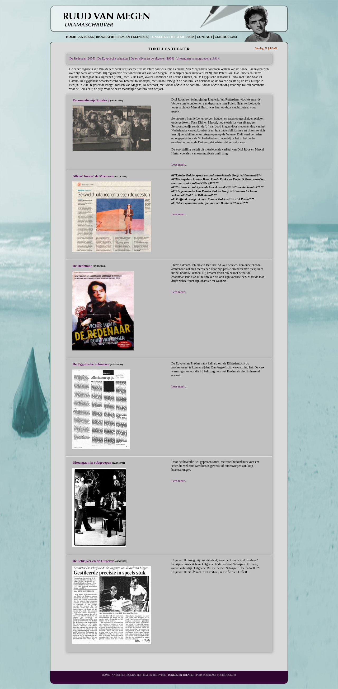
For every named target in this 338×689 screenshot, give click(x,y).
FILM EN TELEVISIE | (132, 37)
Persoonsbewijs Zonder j (91, 100)
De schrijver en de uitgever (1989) (152, 58)
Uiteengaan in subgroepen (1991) (197, 58)
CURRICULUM (226, 37)
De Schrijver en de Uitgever (94, 561)
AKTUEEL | (86, 37)
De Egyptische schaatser (112, 58)
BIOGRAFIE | (105, 37)
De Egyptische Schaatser (91, 364)
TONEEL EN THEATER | (168, 37)
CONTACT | (205, 37)
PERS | (191, 37)
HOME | (72, 37)
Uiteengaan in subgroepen (92, 462)
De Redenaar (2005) (82, 58)
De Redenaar (83, 266)
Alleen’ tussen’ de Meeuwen (93, 176)
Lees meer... (179, 164)
